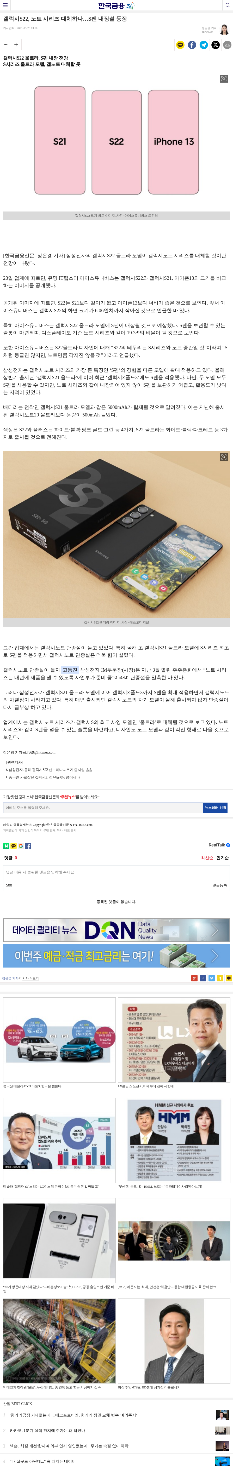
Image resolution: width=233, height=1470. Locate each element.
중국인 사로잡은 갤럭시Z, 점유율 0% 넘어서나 (44, 777)
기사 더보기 (30, 978)
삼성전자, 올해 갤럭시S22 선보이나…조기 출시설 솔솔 (51, 770)
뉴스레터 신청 (215, 808)
